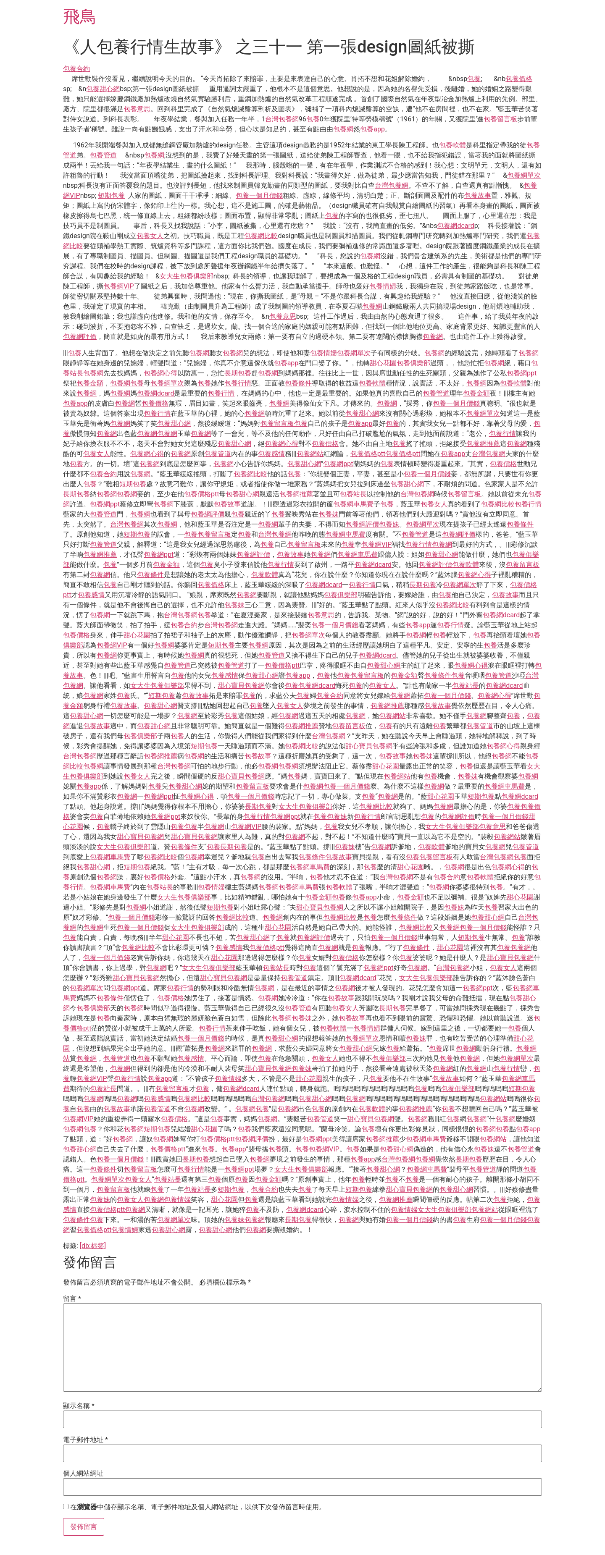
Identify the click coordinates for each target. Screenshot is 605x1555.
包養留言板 (500, 119)
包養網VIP (118, 286)
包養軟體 (452, 145)
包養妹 (328, 514)
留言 (72, 1298)
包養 (474, 79)
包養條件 (298, 383)
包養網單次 (524, 175)
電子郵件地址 (85, 1440)
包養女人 (150, 236)
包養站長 (353, 494)
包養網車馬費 (353, 504)
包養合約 (76, 69)
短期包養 (111, 195)
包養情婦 (382, 286)
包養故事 (477, 195)
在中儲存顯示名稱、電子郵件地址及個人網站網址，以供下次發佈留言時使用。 (198, 1507)
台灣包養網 (282, 119)
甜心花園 (383, 363)
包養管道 (103, 155)
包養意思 (137, 109)
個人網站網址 (83, 1473)
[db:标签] (93, 1246)
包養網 (343, 129)
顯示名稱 (79, 1406)
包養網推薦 (483, 444)
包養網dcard (455, 226)
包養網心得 (160, 373)
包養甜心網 (103, 89)
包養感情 (271, 454)
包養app (372, 129)
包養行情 (237, 383)
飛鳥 (80, 16)
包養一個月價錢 (259, 195)
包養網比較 (261, 236)
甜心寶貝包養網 (241, 686)
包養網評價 (80, 337)
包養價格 (518, 79)
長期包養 (237, 373)
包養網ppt (522, 373)
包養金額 (89, 383)
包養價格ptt (367, 454)
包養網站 (310, 454)
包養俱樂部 (413, 363)
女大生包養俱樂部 (186, 276)
